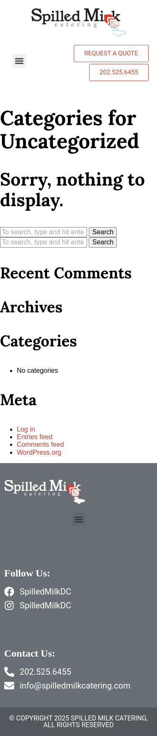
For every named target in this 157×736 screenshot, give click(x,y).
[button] (19, 61)
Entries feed (34, 436)
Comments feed (40, 444)
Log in (26, 429)
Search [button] (102, 232)
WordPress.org (39, 452)
